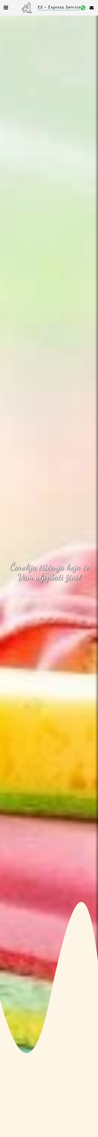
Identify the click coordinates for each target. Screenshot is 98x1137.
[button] (5, 7)
